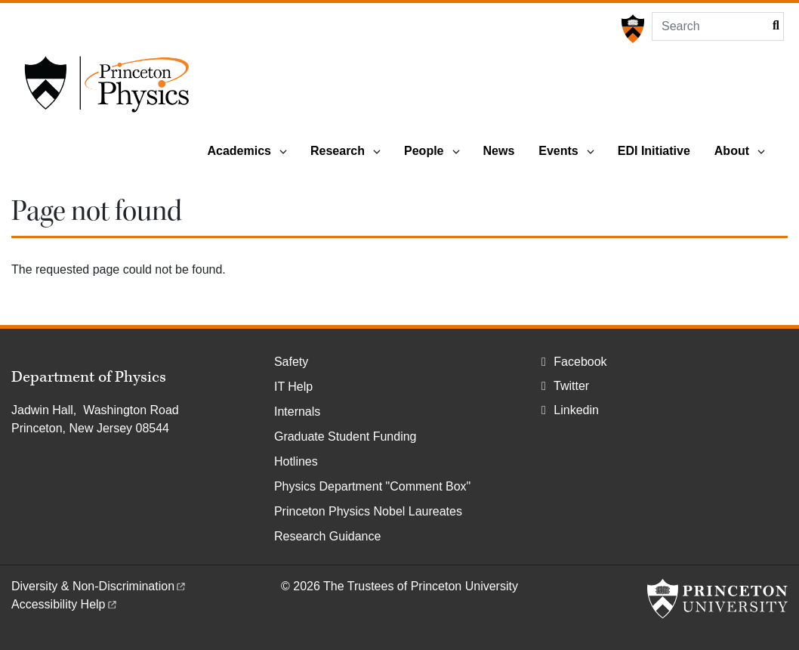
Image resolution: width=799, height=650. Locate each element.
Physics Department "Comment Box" (372, 486)
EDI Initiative (654, 150)
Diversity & (99, 586)
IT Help (293, 386)
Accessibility (65, 604)
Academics (239, 150)
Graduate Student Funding (345, 436)
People (423, 150)
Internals (297, 411)
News (499, 150)
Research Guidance (327, 536)
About (731, 150)
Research (337, 150)
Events (558, 150)
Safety (291, 361)
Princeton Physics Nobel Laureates (368, 511)
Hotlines (296, 461)
